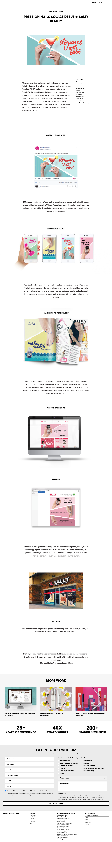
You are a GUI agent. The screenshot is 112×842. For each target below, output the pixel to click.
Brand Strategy (65, 760)
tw (33, 825)
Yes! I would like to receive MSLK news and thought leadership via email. (27, 791)
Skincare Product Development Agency (67, 834)
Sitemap (87, 824)
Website (87, 763)
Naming (62, 768)
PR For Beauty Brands (62, 835)
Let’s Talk (97, 2)
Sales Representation (67, 771)
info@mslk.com (34, 817)
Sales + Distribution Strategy (69, 763)
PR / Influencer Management (94, 768)
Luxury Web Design (62, 832)
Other (62, 773)
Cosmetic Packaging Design (64, 823)
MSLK (9, 2)
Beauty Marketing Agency (63, 818)
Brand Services (61, 821)
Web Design (60, 839)
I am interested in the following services (71, 758)
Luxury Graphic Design (63, 829)
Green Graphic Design (63, 826)
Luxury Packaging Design (63, 831)
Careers (32, 823)
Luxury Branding (61, 828)
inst (39, 825)
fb (31, 825)
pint (36, 825)
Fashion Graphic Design (63, 824)
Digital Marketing (90, 766)
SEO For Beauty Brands (62, 837)
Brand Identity (89, 771)
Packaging (88, 760)
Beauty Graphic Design (63, 817)
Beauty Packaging (61, 820)
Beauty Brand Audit (62, 815)
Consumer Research (66, 766)
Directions (32, 821)
